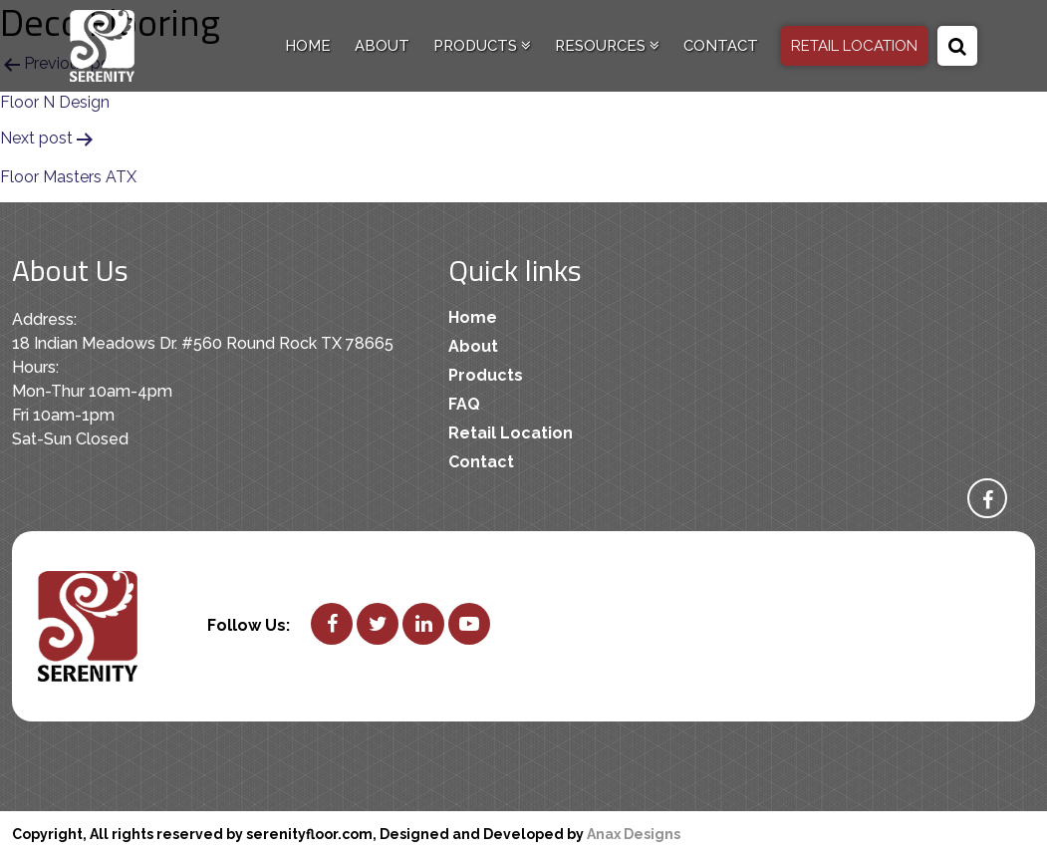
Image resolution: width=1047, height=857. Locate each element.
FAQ (464, 404)
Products (482, 46)
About (382, 46)
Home (308, 46)
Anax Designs (633, 834)
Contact (720, 46)
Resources (607, 46)
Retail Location (510, 433)
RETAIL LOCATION (854, 46)
